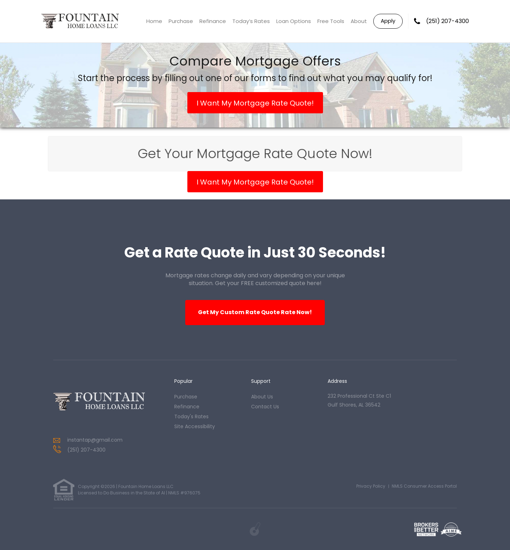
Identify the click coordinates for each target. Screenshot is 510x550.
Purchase (181, 21)
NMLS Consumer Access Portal (424, 486)
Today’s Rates (251, 21)
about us (262, 396)
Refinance (212, 21)
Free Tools (330, 21)
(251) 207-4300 (447, 21)
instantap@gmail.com (95, 439)
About (359, 21)
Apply (388, 20)
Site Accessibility (194, 426)
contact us (265, 406)
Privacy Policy (370, 486)
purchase (185, 396)
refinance (186, 406)
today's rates (191, 416)
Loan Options (293, 21)
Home (154, 21)
